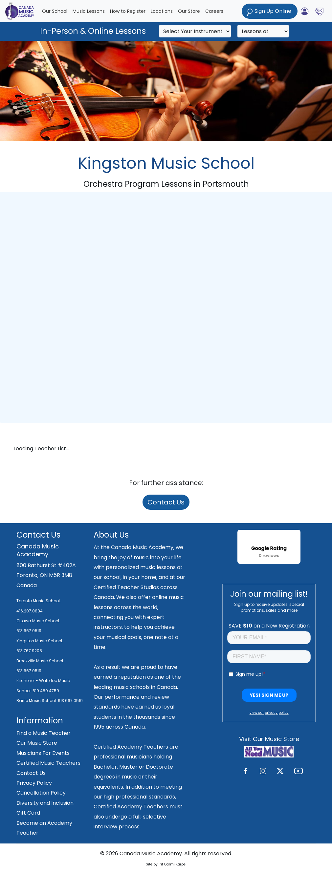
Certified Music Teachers (48, 763)
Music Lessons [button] (89, 11)
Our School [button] (54, 11)
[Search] (195, 31)
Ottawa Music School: (38, 621)
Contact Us (166, 502)
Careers (214, 11)
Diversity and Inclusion (45, 803)
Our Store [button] (189, 11)
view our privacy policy (269, 712)
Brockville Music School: (40, 661)
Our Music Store (36, 743)
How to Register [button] (127, 11)
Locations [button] (162, 11)
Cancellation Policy (41, 793)
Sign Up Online (270, 11)
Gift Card (28, 813)
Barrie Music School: (37, 700)
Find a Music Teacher (43, 733)
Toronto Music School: (38, 601)
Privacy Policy (34, 783)
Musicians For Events (43, 753)
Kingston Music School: (39, 641)
